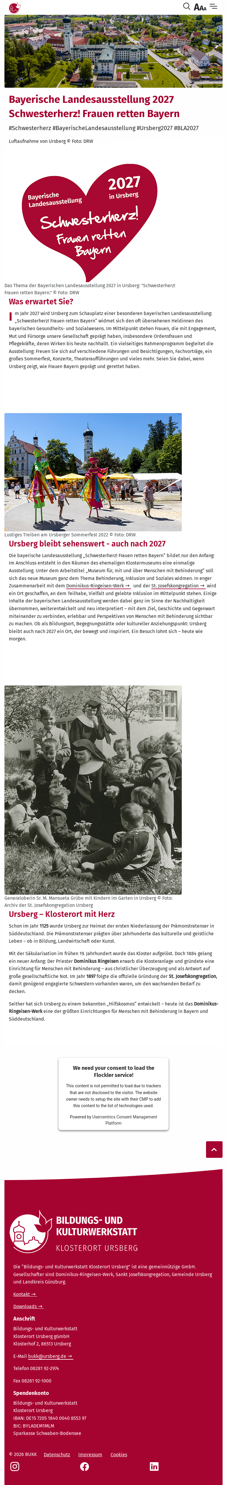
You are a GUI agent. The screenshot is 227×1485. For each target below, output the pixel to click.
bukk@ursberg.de (47, 1356)
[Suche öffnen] (188, 7)
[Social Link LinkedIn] (155, 1469)
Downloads (25, 1306)
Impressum (90, 1454)
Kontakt (21, 1294)
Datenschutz (57, 1454)
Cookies (119, 1454)
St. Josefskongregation (175, 586)
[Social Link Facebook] (86, 1469)
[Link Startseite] (15, 7)
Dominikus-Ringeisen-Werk (95, 586)
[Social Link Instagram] (16, 1469)
